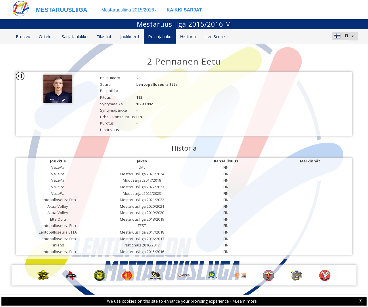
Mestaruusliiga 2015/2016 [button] (129, 9)
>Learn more (245, 301)
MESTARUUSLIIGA (61, 10)
